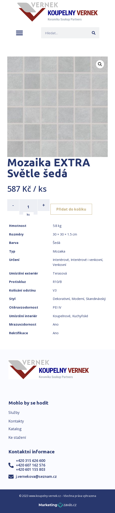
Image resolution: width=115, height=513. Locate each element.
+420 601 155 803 (30, 469)
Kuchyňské (80, 316)
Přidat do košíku (71, 209)
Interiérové (61, 260)
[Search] (93, 32)
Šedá (56, 243)
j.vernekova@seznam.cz (36, 476)
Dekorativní (61, 299)
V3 (55, 290)
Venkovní (59, 265)
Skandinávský (96, 299)
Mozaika (59, 251)
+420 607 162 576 (30, 465)
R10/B (57, 282)
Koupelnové (61, 316)
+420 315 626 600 (30, 461)
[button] (19, 33)
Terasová (60, 273)
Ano (56, 324)
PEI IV (57, 307)
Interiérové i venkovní (86, 260)
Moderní (78, 299)
